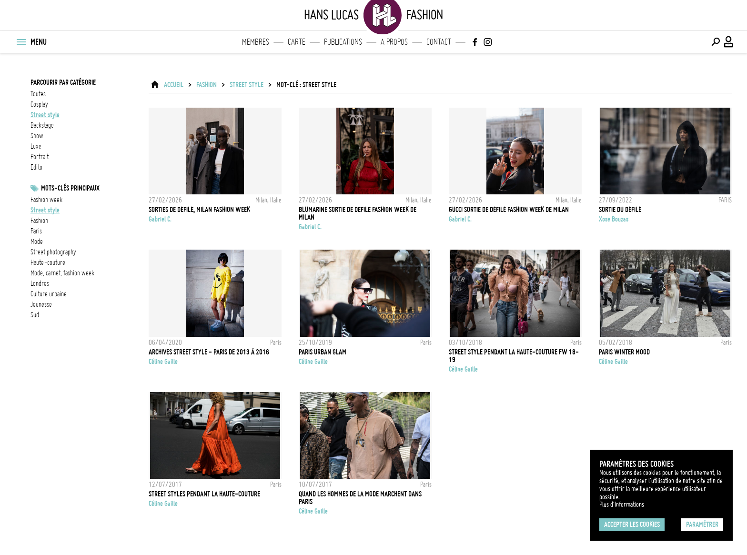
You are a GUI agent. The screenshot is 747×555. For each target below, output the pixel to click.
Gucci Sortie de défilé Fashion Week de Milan (509, 209)
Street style (45, 210)
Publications (343, 42)
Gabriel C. (160, 219)
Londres (39, 283)
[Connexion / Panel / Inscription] (729, 42)
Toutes (38, 94)
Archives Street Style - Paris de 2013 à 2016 (209, 352)
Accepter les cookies (632, 524)
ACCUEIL (173, 85)
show (36, 135)
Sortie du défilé (620, 209)
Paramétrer (702, 524)
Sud (34, 315)
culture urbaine (48, 294)
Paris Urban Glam (322, 352)
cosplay (39, 104)
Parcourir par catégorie (63, 82)
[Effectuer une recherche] (715, 42)
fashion (39, 220)
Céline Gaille (163, 361)
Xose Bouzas (613, 219)
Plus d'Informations (621, 504)
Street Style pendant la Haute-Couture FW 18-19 (514, 355)
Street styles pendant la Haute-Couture (204, 494)
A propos (394, 42)
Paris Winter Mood (624, 352)
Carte (296, 42)
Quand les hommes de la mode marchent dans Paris (360, 497)
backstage (42, 125)
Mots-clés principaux (70, 188)
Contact (438, 42)
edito (36, 167)
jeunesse (41, 304)
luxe (35, 146)
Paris (36, 231)
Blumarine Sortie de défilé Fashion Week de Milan (357, 213)
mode (36, 241)
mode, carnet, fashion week (62, 273)
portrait (39, 156)
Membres (255, 42)
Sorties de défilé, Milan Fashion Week (199, 209)
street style (45, 115)
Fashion (206, 85)
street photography (53, 252)
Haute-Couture (47, 262)
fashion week (46, 199)
